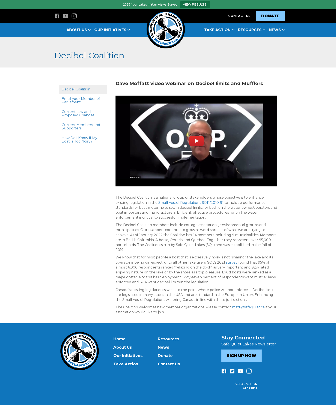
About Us (76, 30)
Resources (249, 30)
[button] (89, 30)
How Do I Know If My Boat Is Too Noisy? (79, 139)
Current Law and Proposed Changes (78, 113)
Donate (165, 355)
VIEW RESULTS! (195, 4)
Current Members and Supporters (81, 126)
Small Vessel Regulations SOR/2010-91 (191, 203)
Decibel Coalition (76, 89)
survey (231, 262)
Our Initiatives (110, 30)
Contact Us (239, 16)
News (275, 30)
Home (119, 339)
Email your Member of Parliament (81, 100)
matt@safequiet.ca (248, 307)
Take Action (217, 30)
